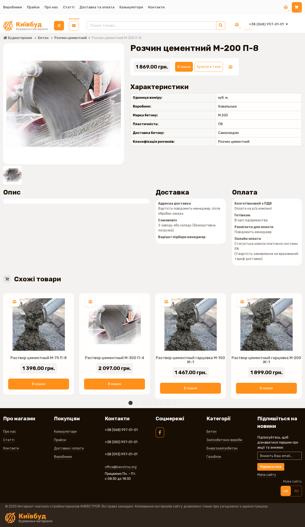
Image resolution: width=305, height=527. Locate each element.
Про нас (51, 7)
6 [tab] (162, 402)
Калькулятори (131, 7)
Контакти (156, 7)
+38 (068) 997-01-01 (121, 429)
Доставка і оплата (69, 448)
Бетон (211, 431)
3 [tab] (143, 402)
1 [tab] (130, 402)
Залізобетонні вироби (224, 439)
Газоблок (213, 456)
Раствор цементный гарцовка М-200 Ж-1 (266, 359)
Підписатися (271, 466)
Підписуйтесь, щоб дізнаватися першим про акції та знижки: (277, 442)
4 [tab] (149, 402)
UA (285, 491)
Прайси (33, 7)
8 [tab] (174, 402)
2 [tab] (137, 402)
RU (297, 491)
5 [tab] (156, 402)
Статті (68, 7)
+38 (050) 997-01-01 (121, 441)
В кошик (184, 66)
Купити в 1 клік (209, 66)
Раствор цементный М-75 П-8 (38, 357)
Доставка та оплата (96, 7)
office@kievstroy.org (121, 466)
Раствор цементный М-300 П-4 (114, 357)
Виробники (12, 7)
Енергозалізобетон (222, 448)
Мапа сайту (266, 474)
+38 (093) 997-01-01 (121, 454)
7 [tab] (168, 402)
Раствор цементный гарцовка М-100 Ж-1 (190, 359)
